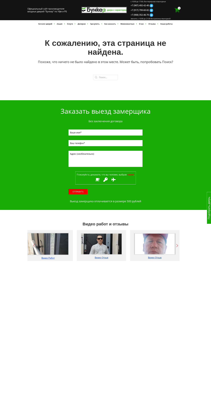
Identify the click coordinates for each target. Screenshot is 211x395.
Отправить (78, 191)
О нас (141, 24)
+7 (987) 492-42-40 (140, 5)
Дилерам (82, 24)
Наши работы (166, 24)
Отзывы (152, 24)
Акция (59, 24)
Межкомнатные (127, 24)
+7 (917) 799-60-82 (140, 10)
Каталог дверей (45, 24)
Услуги (70, 24)
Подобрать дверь (209, 208)
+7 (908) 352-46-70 (140, 14)
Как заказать (110, 24)
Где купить (95, 24)
